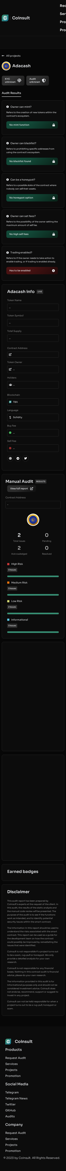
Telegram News (16, 1098)
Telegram (12, 1092)
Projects (11, 1070)
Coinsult (21, 18)
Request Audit (15, 1058)
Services (11, 1064)
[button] (32, 270)
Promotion (13, 1076)
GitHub (10, 1110)
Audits (10, 1116)
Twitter (10, 1104)
